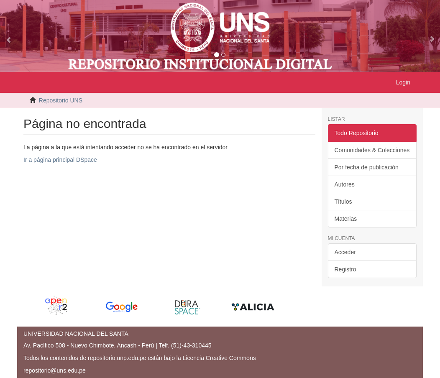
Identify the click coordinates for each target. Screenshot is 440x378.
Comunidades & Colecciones (372, 150)
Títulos (343, 201)
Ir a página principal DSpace (60, 159)
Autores (345, 184)
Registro (345, 269)
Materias (346, 218)
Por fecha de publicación (367, 167)
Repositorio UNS (60, 100)
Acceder (345, 252)
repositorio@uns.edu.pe (54, 370)
